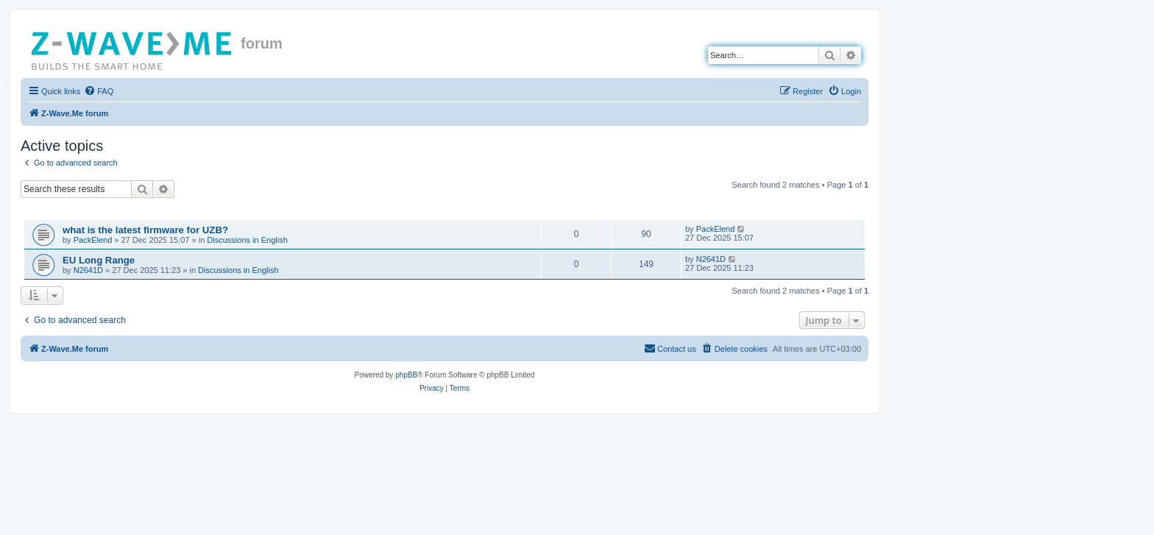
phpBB (406, 375)
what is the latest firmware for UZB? (145, 229)
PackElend (93, 239)
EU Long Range (99, 260)
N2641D (88, 270)
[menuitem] (98, 91)
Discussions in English (247, 239)
